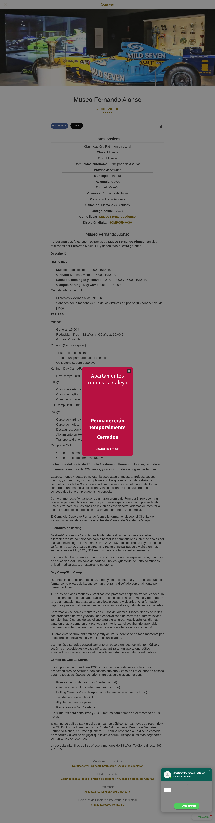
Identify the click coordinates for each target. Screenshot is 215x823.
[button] (209, 770)
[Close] (129, 371)
